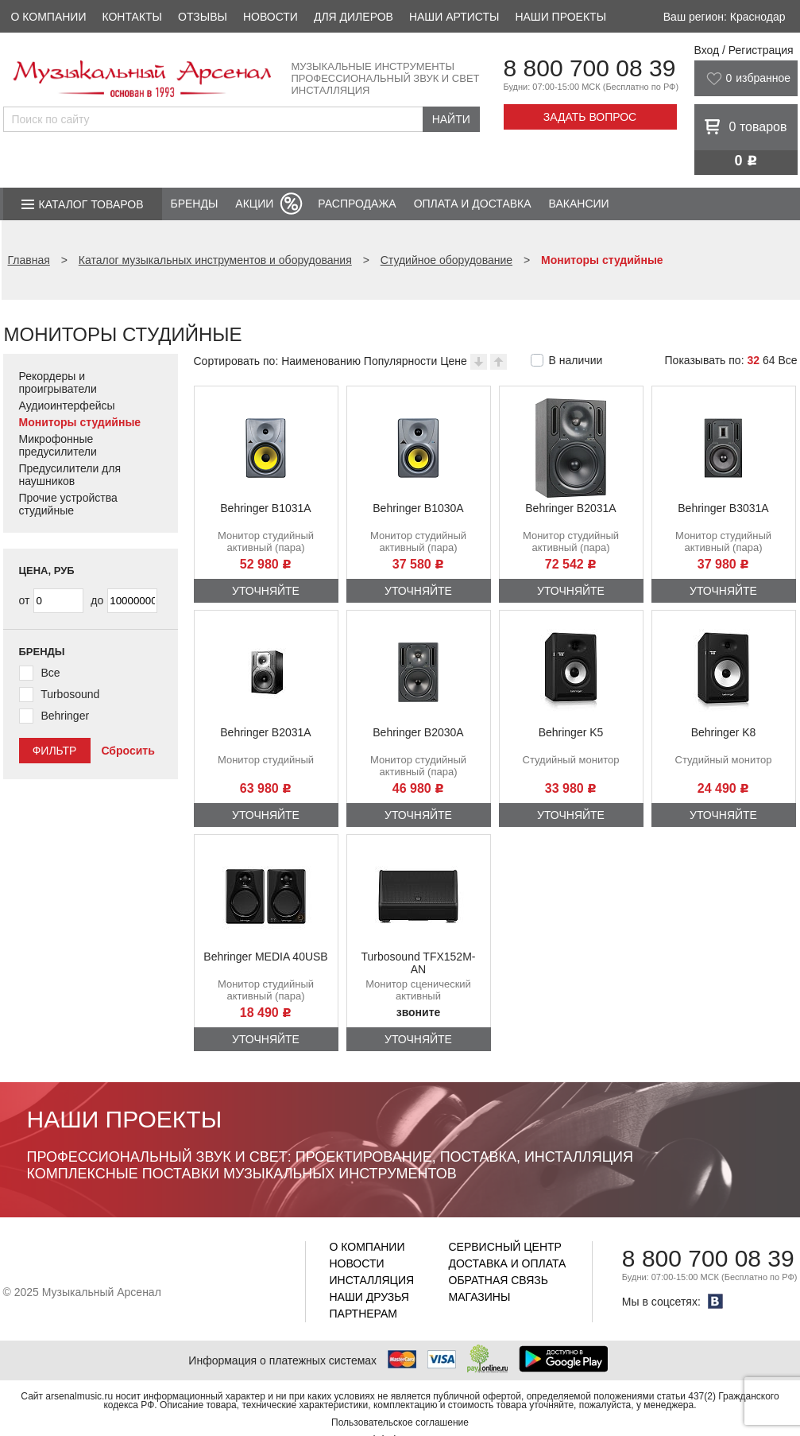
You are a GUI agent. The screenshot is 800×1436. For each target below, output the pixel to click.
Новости (270, 16)
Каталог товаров (91, 204)
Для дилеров (353, 16)
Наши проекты (560, 16)
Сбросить (127, 750)
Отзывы (202, 16)
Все (787, 360)
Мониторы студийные (80, 422)
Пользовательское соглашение (400, 1422)
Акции (254, 203)
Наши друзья (369, 1296)
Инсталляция (372, 1280)
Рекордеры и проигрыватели (58, 382)
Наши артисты (454, 16)
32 (753, 360)
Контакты (132, 16)
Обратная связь (498, 1280)
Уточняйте (266, 590)
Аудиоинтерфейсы (67, 405)
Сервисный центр (505, 1246)
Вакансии (579, 203)
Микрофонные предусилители (58, 445)
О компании (49, 16)
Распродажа (357, 203)
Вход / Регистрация (744, 50)
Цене (453, 361)
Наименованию (321, 361)
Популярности (400, 361)
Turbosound (70, 694)
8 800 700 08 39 (590, 68)
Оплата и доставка (472, 203)
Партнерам (364, 1313)
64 (769, 360)
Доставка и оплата (507, 1263)
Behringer (65, 715)
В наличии (576, 360)
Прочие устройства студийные (68, 504)
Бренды (194, 203)
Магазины (480, 1296)
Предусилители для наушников (70, 474)
